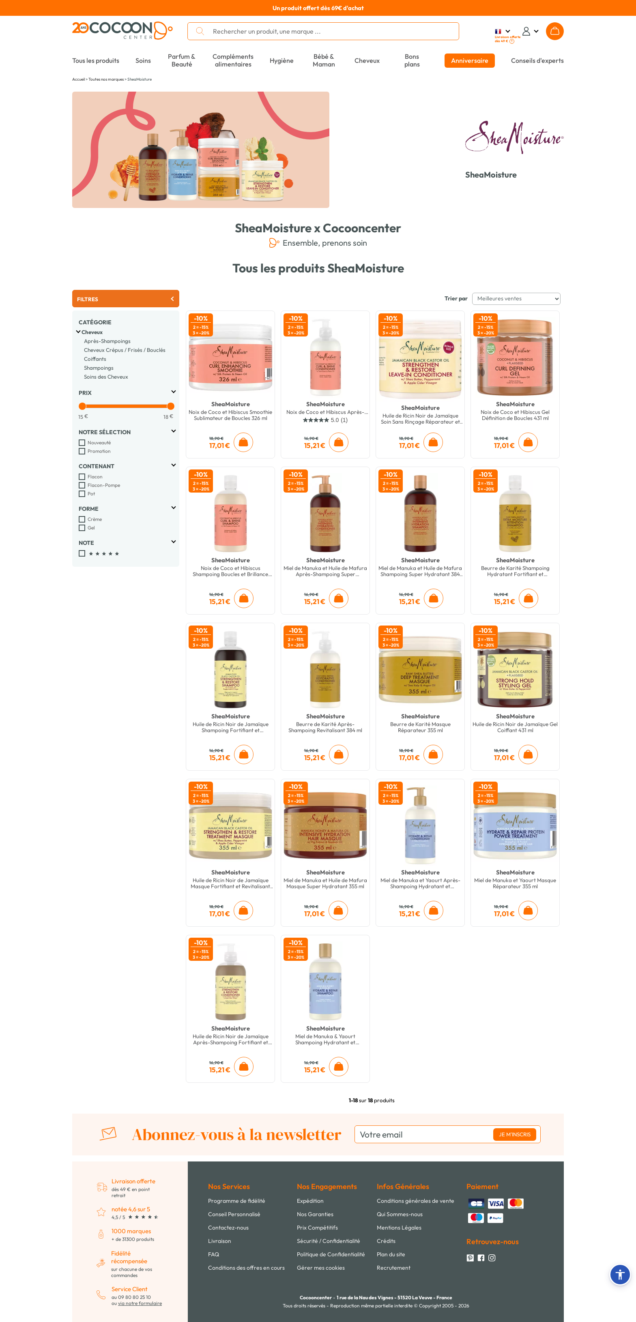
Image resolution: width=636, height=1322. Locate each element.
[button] (620, 1275)
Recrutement (393, 1267)
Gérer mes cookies (321, 1267)
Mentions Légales (399, 1227)
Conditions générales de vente (415, 1200)
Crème (95, 519)
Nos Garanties (315, 1214)
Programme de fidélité (236, 1200)
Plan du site (391, 1254)
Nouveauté (99, 442)
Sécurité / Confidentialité (328, 1241)
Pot (91, 494)
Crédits (386, 1241)
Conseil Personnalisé (234, 1214)
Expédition (310, 1200)
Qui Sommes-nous (400, 1214)
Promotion (99, 451)
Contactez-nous (228, 1227)
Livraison (219, 1241)
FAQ (213, 1254)
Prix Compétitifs (317, 1227)
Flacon (95, 477)
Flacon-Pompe (104, 485)
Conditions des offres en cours (246, 1267)
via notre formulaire (140, 1303)
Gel (91, 528)
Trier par (456, 298)
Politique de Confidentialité (331, 1254)
